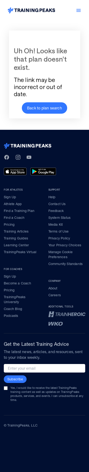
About (52, 288)
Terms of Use (58, 231)
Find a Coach (14, 218)
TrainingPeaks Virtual (20, 252)
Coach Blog (13, 309)
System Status (59, 218)
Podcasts (11, 316)
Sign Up (10, 197)
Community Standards (65, 264)
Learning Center (16, 245)
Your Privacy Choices (64, 245)
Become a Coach (17, 283)
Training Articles (16, 231)
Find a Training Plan (19, 211)
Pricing (9, 224)
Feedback (56, 211)
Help (52, 197)
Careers (54, 295)
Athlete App (13, 204)
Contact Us (57, 204)
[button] (44, 108)
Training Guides (16, 238)
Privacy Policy (59, 238)
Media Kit (55, 224)
